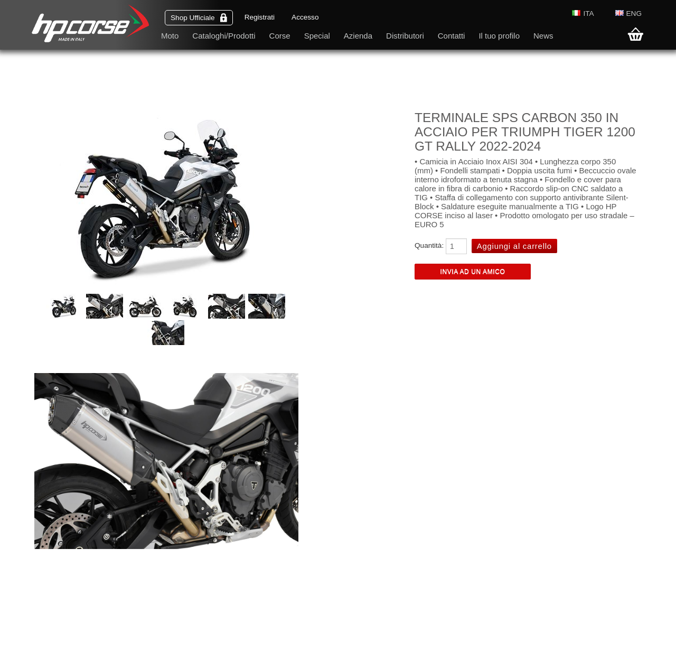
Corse (279, 35)
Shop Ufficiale (199, 17)
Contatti (451, 35)
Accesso (305, 17)
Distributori (405, 35)
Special (317, 35)
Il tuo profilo (499, 35)
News (543, 35)
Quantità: (429, 245)
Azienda (358, 35)
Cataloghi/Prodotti (223, 35)
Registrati (260, 17)
